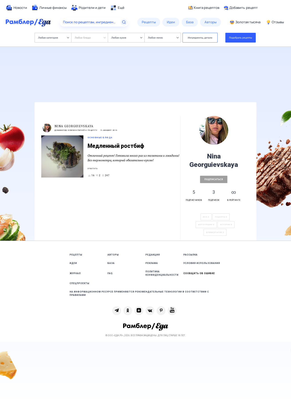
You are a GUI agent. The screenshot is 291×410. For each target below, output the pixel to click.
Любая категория (53, 37)
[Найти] (124, 22)
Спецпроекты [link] (79, 283)
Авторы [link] (113, 255)
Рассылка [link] (190, 255)
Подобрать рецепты (240, 37)
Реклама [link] (152, 263)
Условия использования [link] (201, 263)
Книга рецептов (203, 8)
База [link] (111, 263)
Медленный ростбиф (116, 146)
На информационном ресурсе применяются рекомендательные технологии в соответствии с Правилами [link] (139, 293)
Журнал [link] (75, 273)
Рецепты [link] (76, 255)
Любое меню (163, 37)
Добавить (241, 8)
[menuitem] (16, 7)
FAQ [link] (110, 273)
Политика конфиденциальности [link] (162, 273)
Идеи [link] (73, 263)
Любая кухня (126, 37)
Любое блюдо (90, 37)
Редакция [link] (153, 255)
